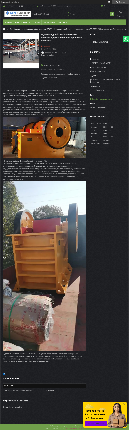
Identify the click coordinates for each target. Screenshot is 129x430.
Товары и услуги (23, 22)
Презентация (49, 22)
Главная (8, 22)
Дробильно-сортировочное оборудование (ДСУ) (31, 29)
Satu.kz (76, 426)
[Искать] (112, 14)
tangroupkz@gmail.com (100, 107)
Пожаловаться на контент (74, 428)
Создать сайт (6, 2)
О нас (37, 22)
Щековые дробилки (62, 29)
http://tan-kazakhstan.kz (101, 99)
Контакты (62, 22)
